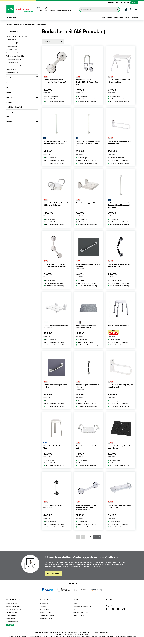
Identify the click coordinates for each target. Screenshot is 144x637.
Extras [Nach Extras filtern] (22, 92)
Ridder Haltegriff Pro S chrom (54, 482)
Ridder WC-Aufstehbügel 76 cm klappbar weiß (120, 139)
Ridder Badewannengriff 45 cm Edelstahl (88, 256)
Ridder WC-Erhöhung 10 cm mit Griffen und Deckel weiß (55, 197)
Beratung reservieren (64, 10)
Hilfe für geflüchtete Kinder (14, 583)
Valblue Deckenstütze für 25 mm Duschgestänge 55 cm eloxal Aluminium (120, 199)
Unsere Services (44, 577)
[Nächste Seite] (95, 510)
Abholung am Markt (46, 586)
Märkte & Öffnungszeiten (47, 589)
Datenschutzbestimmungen (92, 540)
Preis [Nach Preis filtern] (22, 83)
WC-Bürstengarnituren (15, 56)
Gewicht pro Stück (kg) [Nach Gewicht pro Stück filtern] (22, 107)
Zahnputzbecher (12, 49)
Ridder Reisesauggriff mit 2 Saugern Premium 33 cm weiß (54, 81)
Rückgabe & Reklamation (80, 586)
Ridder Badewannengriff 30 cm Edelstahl (55, 369)
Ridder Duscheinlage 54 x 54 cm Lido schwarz (120, 427)
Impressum (60, 630)
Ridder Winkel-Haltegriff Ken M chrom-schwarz (120, 256)
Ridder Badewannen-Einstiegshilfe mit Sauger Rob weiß (87, 82)
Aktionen (109, 17)
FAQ (74, 583)
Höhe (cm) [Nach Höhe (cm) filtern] (22, 102)
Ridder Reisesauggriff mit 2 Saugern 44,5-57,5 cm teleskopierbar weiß (86, 485)
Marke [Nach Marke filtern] (22, 88)
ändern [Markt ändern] (50, 8)
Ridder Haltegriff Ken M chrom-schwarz (88, 369)
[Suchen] (117, 9)
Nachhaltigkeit (10, 592)
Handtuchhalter (13, 62)
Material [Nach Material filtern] (22, 121)
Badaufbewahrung (13, 66)
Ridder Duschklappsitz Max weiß (88, 196)
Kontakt (75, 577)
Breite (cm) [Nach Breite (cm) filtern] (22, 97)
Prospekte (134, 17)
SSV (103, 17)
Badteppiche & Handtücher (16, 36)
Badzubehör (11, 69)
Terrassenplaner (45, 583)
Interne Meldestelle (12, 595)
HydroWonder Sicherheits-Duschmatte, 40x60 (86, 313)
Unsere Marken (113, 2)
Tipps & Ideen (118, 17)
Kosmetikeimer (12, 43)
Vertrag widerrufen (113, 630)
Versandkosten (66, 606)
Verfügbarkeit (22, 77)
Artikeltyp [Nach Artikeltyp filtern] (22, 112)
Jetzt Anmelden (53, 547)
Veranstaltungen (11, 586)
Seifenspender (12, 53)
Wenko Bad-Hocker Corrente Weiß (54, 427)
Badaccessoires (12, 31)
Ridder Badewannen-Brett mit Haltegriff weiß (119, 483)
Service (127, 17)
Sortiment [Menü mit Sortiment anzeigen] (11, 17)
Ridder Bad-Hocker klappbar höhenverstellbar (119, 81)
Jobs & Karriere (124, 2)
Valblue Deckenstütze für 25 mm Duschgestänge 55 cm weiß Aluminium (55, 140)
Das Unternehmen (12, 577)
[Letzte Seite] (99, 510)
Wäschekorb (11, 39)
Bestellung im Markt (46, 592)
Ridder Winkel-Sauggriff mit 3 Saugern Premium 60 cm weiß (54, 256)
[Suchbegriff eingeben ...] (99, 9)
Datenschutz (50, 630)
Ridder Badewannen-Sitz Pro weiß (87, 427)
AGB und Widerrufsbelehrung (82, 580)
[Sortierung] (53, 41)
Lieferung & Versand (79, 589)
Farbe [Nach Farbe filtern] (22, 116)
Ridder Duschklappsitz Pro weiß (55, 312)
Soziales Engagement (13, 580)
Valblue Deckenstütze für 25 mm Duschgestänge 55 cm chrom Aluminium (88, 140)
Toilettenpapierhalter (14, 59)
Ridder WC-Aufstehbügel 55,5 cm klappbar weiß (120, 369)
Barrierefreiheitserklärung (75, 630)
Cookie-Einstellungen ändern (96, 630)
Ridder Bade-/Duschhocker (118, 312)
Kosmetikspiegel (12, 46)
